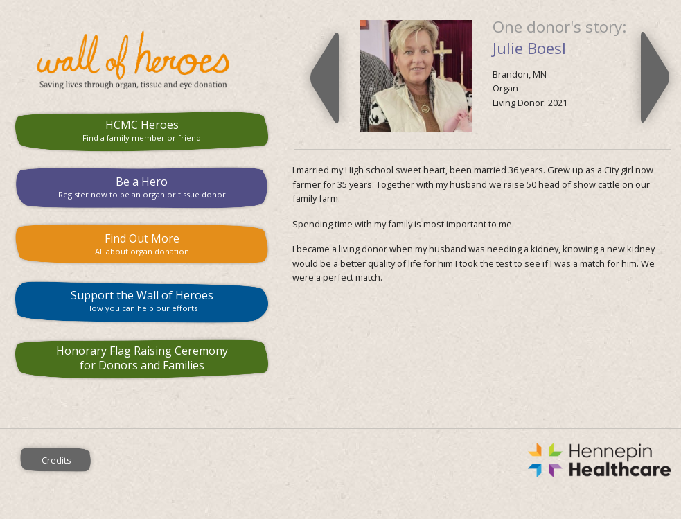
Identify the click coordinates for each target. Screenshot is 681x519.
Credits (56, 460)
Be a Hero (142, 187)
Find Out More (142, 243)
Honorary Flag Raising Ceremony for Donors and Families (142, 358)
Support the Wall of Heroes (142, 300)
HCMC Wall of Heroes (142, 60)
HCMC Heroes (142, 130)
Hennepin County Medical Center (397, 460)
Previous (324, 77)
